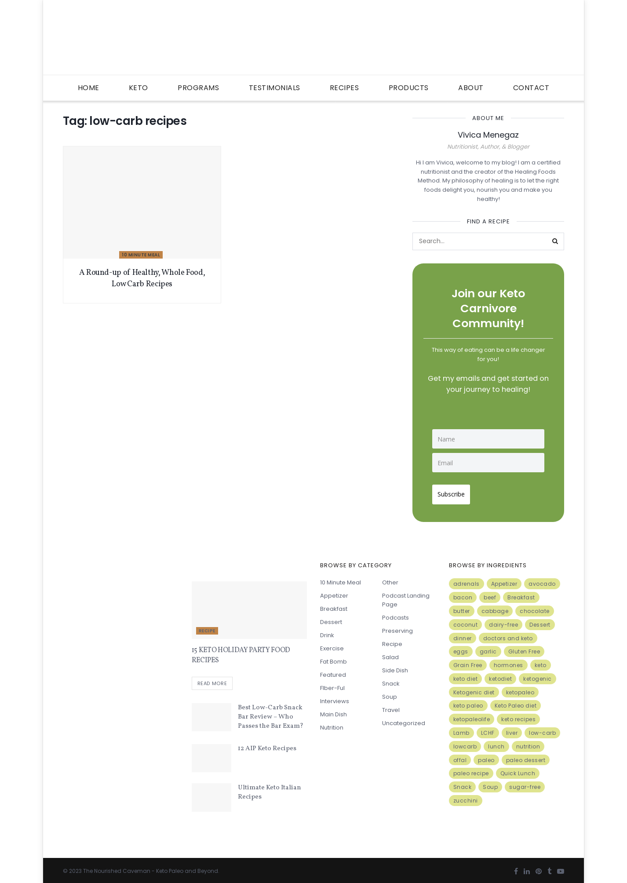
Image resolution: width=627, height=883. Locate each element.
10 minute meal (141, 255)
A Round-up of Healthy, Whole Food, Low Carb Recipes (142, 278)
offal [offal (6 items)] (460, 756)
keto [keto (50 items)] (541, 661)
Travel (391, 706)
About (471, 88)
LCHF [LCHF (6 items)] (488, 729)
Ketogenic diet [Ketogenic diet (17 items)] (474, 689)
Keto (138, 88)
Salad (390, 653)
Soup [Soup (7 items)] (490, 783)
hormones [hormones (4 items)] (508, 661)
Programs (198, 88)
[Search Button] (555, 241)
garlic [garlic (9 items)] (488, 648)
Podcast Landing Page (406, 596)
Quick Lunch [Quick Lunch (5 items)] (518, 770)
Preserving (397, 627)
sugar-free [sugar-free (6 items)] (524, 783)
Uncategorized (403, 719)
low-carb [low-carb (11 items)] (542, 729)
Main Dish (333, 711)
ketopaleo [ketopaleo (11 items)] (520, 689)
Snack (391, 680)
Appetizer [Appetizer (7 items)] (504, 580)
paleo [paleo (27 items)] (486, 756)
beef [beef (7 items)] (490, 594)
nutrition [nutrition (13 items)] (528, 743)
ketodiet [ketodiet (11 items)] (500, 675)
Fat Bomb (333, 658)
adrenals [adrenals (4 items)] (466, 580)
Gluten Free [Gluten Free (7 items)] (524, 648)
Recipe (207, 627)
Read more (212, 681)
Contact (531, 88)
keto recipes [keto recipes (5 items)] (518, 715)
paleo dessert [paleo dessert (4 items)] (526, 756)
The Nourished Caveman (116, 868)
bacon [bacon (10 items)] (463, 594)
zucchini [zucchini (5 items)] (465, 797)
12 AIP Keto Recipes (267, 746)
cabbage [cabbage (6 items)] (495, 607)
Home (88, 88)
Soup (389, 693)
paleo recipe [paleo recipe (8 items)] (471, 770)
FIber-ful (332, 684)
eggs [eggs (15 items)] (460, 648)
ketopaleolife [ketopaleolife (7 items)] (471, 715)
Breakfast (333, 605)
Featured (333, 671)
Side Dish (395, 667)
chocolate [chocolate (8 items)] (535, 607)
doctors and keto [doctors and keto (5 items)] (508, 634)
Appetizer (334, 592)
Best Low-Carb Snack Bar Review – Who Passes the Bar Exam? (270, 715)
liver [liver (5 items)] (512, 729)
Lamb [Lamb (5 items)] (461, 729)
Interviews (334, 697)
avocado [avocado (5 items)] (542, 580)
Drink (327, 632)
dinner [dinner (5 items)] (462, 634)
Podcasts (395, 614)
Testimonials (274, 88)
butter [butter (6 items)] (461, 607)
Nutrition (331, 724)
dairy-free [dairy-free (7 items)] (503, 621)
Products (409, 88)
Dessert (331, 618)
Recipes (344, 88)
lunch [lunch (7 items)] (496, 743)
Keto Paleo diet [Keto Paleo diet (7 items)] (516, 702)
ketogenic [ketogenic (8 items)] (537, 675)
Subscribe (454, 490)
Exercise (332, 645)
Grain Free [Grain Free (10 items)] (467, 661)
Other (390, 579)
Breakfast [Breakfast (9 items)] (521, 594)
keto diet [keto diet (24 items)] (465, 675)
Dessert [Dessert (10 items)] (539, 621)
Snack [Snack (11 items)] (462, 783)
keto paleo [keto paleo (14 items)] (468, 702)
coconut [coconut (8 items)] (465, 621)
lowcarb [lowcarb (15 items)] (465, 743)
